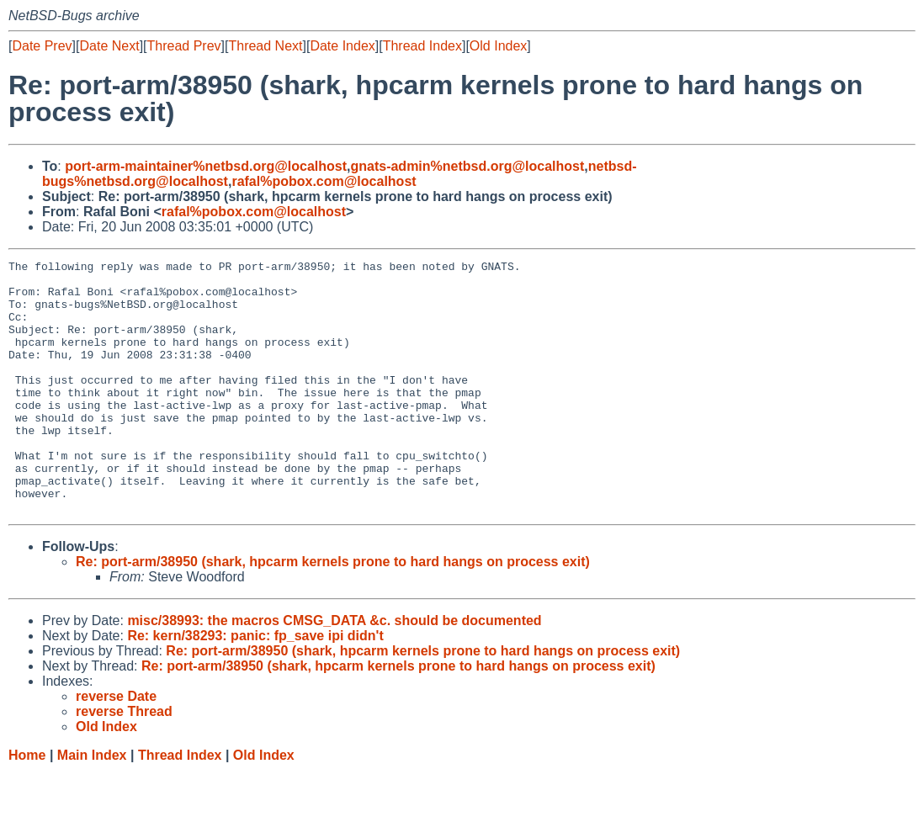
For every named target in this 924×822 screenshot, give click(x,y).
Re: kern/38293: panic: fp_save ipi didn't (255, 686)
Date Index (342, 46)
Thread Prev (184, 46)
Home (26, 805)
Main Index (92, 805)
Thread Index (422, 46)
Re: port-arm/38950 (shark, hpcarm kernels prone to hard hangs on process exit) (333, 612)
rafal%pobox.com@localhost (323, 181)
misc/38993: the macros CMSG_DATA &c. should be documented (334, 671)
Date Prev (42, 46)
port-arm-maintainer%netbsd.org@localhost (206, 166)
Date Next (109, 46)
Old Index (498, 46)
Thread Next (265, 46)
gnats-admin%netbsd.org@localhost (467, 166)
